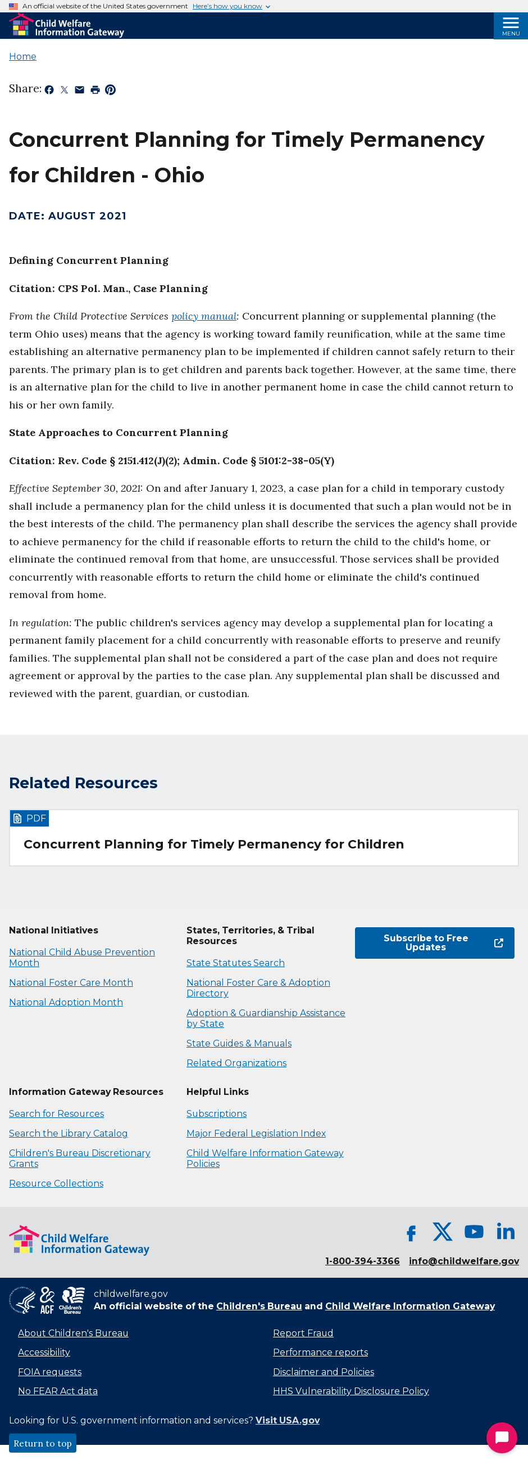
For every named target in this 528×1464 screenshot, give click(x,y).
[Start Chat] (501, 1437)
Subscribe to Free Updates (443, 943)
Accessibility (44, 1352)
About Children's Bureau (73, 1333)
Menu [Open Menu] (511, 33)
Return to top (42, 1443)
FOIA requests (49, 1372)
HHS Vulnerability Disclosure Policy (351, 1391)
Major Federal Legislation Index (256, 1133)
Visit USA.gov (288, 1420)
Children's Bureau (259, 1306)
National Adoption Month (66, 1002)
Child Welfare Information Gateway (410, 1306)
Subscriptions (216, 1113)
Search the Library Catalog (68, 1133)
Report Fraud (303, 1333)
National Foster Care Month (71, 982)
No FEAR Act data (58, 1391)
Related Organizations (236, 1063)
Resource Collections (56, 1183)
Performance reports (320, 1352)
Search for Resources (56, 1113)
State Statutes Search (235, 963)
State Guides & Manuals (239, 1043)
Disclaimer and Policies (323, 1372)
